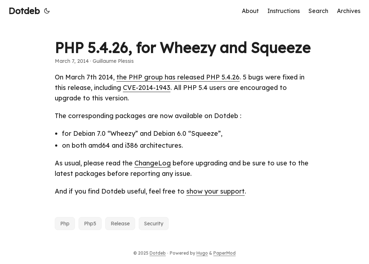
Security (153, 223)
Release (120, 223)
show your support (215, 191)
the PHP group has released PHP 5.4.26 (178, 77)
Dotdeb (24, 10)
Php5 (90, 223)
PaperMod (224, 253)
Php (65, 223)
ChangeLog (152, 163)
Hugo (202, 253)
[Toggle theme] (47, 11)
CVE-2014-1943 (146, 87)
